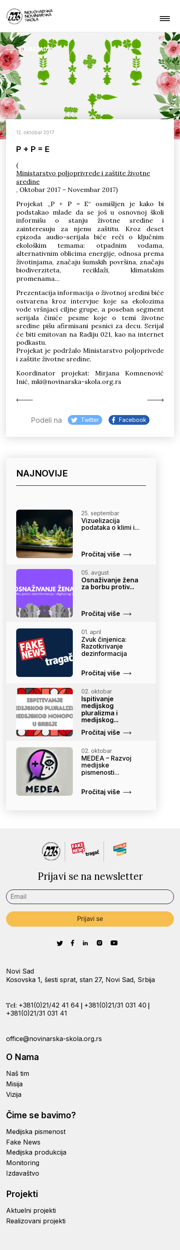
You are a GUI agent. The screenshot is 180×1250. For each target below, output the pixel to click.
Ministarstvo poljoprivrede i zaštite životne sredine (83, 177)
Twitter (85, 419)
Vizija (13, 1094)
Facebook (129, 419)
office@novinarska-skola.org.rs (54, 1039)
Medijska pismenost (36, 1132)
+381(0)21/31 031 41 (36, 1013)
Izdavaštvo (22, 1173)
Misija (14, 1084)
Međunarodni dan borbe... (155, 400)
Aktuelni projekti (31, 1210)
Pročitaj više (106, 554)
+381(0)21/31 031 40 (115, 1005)
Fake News (23, 1142)
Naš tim (17, 1073)
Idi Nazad (26, 49)
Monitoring (22, 1163)
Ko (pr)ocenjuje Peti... (24, 400)
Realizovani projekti (36, 1221)
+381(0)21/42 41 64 (49, 1005)
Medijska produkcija (36, 1152)
